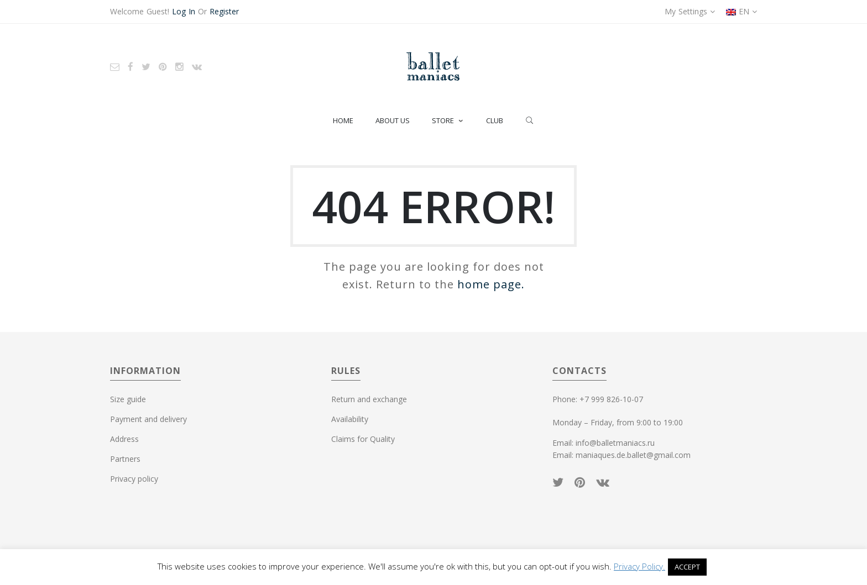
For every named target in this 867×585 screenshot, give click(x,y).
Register (224, 11)
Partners (125, 459)
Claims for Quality (363, 439)
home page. (491, 284)
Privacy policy (134, 478)
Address (124, 439)
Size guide (128, 399)
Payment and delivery (148, 419)
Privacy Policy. (639, 566)
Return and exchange (369, 399)
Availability (349, 419)
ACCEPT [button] (687, 567)
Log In (183, 11)
